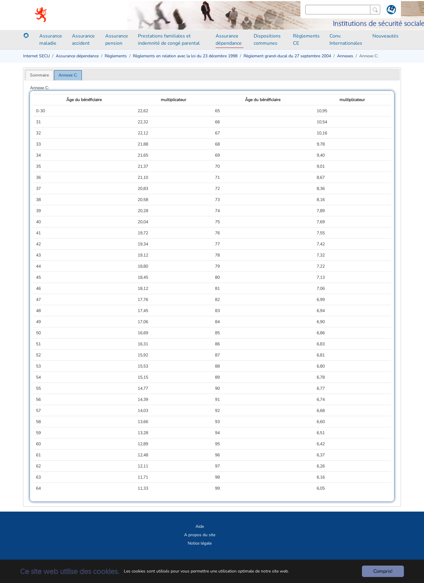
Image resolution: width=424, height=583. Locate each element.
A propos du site (199, 535)
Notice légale (200, 543)
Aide (200, 526)
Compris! (383, 571)
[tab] (39, 75)
